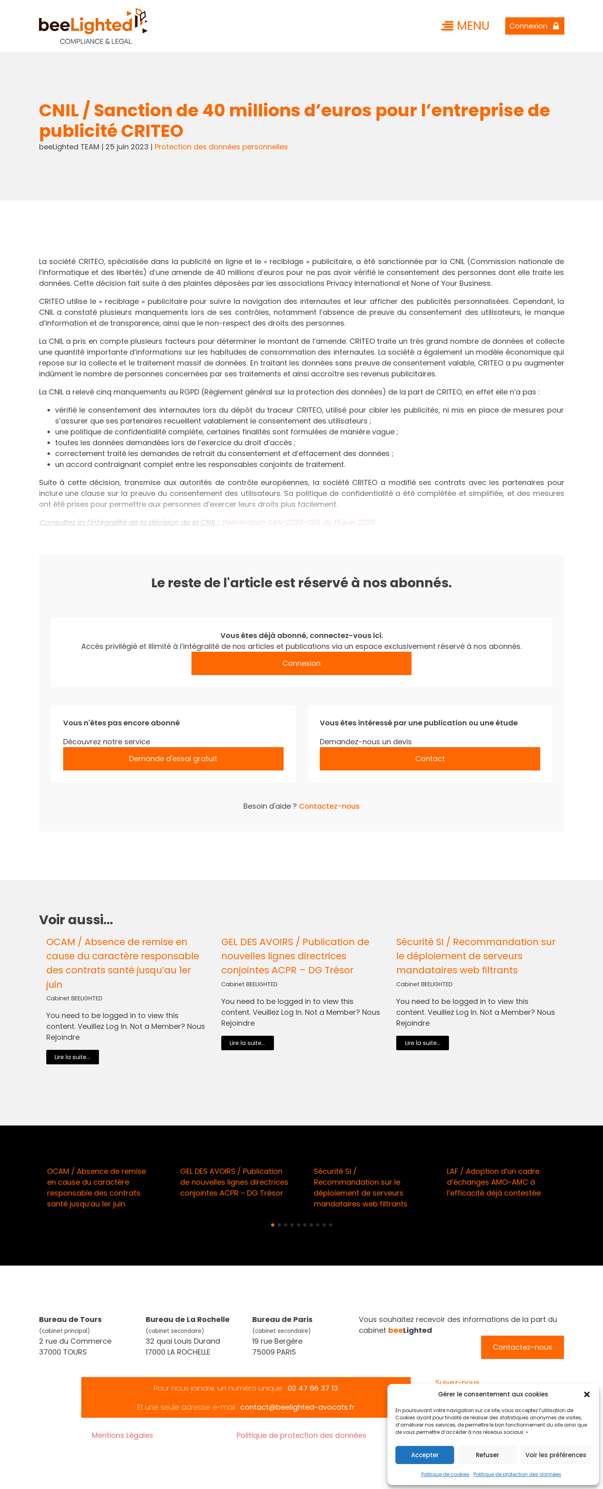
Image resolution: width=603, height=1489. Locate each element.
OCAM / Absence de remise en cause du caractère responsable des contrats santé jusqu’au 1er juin (122, 963)
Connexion (301, 663)
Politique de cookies (445, 1474)
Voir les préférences (556, 1455)
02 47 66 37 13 (313, 1388)
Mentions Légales (122, 1435)
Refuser (487, 1455)
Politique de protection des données (517, 1474)
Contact (430, 759)
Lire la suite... (72, 1057)
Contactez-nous (329, 806)
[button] (587, 1394)
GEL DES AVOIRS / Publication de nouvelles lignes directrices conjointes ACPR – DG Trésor (295, 956)
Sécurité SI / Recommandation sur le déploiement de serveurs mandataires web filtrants (476, 956)
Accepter (425, 1455)
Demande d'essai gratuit (173, 759)
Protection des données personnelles (221, 147)
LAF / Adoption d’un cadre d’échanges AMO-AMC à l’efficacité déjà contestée (494, 1182)
